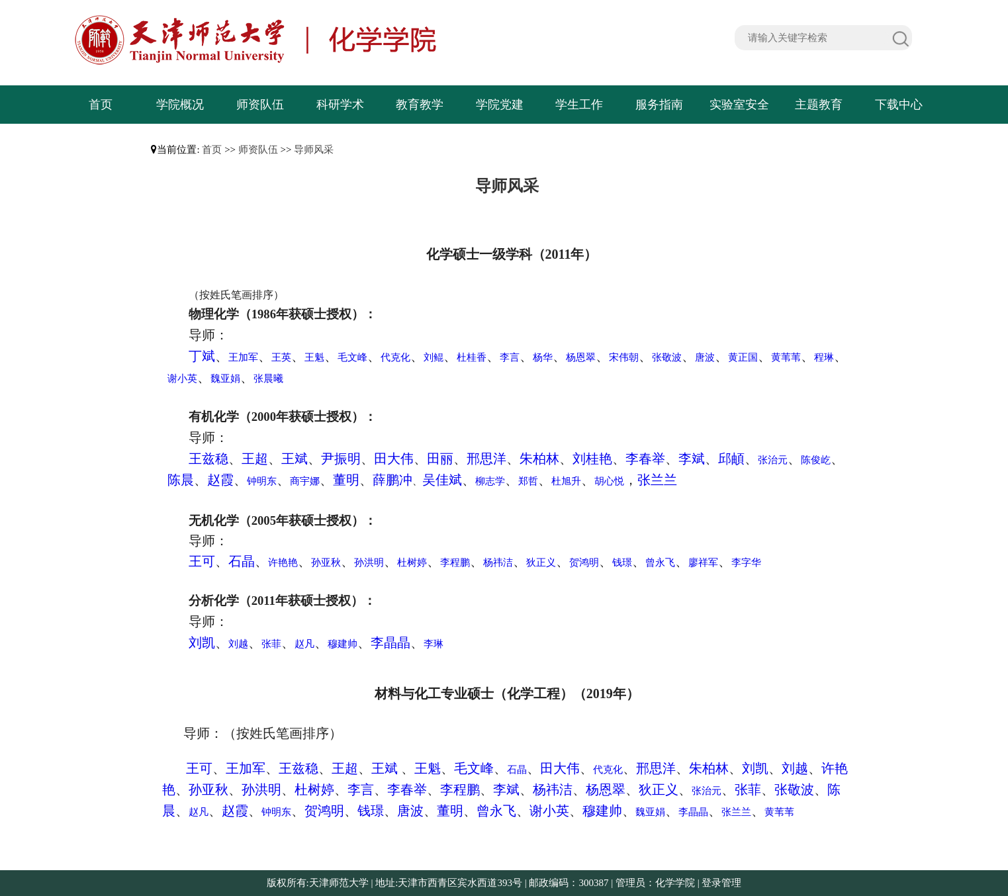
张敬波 (667, 357)
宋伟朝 (624, 357)
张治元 (773, 460)
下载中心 (899, 104)
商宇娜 (305, 481)
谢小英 (182, 378)
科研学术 (340, 104)
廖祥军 (703, 562)
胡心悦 (609, 481)
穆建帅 (342, 644)
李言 (510, 357)
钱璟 (622, 562)
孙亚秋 (326, 562)
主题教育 (819, 104)
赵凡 (304, 644)
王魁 (314, 357)
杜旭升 (566, 481)
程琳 (824, 357)
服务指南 (659, 104)
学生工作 (579, 104)
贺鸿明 (584, 562)
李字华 (746, 562)
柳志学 (490, 481)
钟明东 (262, 481)
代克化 (395, 357)
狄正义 (541, 562)
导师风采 (314, 149)
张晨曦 (268, 378)
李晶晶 (390, 642)
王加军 (243, 357)
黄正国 (743, 357)
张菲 (271, 644)
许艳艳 (283, 562)
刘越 (238, 644)
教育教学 (419, 104)
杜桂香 (471, 357)
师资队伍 (260, 104)
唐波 (705, 357)
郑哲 (528, 481)
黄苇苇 (786, 357)
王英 (281, 357)
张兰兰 (657, 479)
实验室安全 (739, 104)
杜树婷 (412, 562)
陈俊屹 (816, 460)
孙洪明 (369, 562)
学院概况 (180, 104)
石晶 (517, 769)
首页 (101, 104)
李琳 (433, 644)
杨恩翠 (581, 357)
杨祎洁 (498, 562)
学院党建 (500, 104)
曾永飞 (660, 562)
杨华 (543, 357)
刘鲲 (433, 357)
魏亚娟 (225, 378)
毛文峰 (352, 357)
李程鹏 (455, 562)
